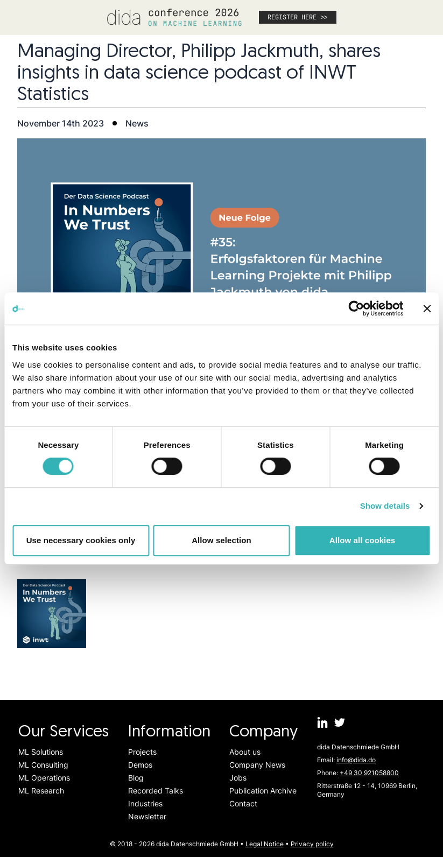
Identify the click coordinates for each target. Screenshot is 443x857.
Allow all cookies (362, 540)
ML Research (41, 790)
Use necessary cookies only (81, 540)
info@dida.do (356, 760)
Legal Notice (264, 844)
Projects (142, 751)
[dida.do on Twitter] (339, 722)
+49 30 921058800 (369, 773)
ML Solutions (40, 751)
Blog (136, 777)
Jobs (238, 777)
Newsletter (147, 816)
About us (245, 751)
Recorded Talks (155, 790)
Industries (145, 803)
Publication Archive (263, 790)
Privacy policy (312, 844)
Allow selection (221, 540)
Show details (385, 505)
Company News (257, 764)
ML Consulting (43, 764)
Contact (243, 803)
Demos (140, 764)
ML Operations (44, 777)
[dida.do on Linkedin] (322, 722)
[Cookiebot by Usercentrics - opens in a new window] (356, 308)
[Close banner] (427, 308)
